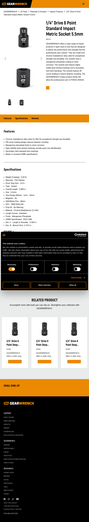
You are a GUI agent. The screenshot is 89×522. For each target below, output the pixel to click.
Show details (76, 278)
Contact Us (7, 424)
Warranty (7, 428)
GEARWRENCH (10, 12)
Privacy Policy (8, 456)
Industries (7, 445)
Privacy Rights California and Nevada (15, 459)
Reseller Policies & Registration (13, 435)
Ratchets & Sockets (38, 12)
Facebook (5, 499)
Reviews (35, 118)
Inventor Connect (9, 448)
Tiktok (13, 499)
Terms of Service (9, 463)
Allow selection (44, 285)
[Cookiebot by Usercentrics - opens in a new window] (76, 235)
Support (7, 413)
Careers (6, 452)
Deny (16, 285)
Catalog (6, 480)
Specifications (21, 118)
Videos (6, 487)
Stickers (6, 494)
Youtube (17, 499)
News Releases (8, 483)
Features (7, 118)
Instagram (9, 499)
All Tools (23, 12)
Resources (8, 468)
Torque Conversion (9, 421)
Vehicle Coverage (9, 417)
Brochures (7, 476)
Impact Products (56, 12)
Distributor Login (9, 432)
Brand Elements (8, 490)
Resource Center (9, 473)
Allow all (72, 285)
